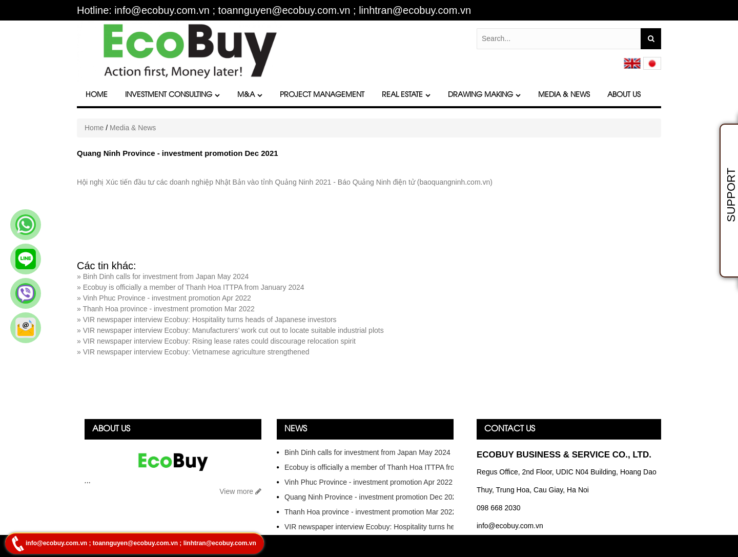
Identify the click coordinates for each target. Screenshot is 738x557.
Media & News (564, 95)
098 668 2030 (499, 508)
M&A (249, 95)
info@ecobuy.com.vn (510, 526)
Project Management (322, 95)
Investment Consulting (172, 95)
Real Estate (406, 95)
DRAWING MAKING (484, 95)
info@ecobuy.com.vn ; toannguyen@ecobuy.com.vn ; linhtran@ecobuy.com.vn (141, 543)
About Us (624, 95)
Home (97, 95)
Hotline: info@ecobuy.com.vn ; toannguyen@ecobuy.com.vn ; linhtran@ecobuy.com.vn (274, 10)
